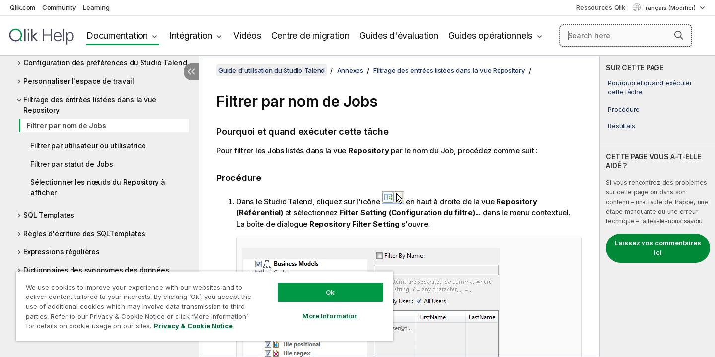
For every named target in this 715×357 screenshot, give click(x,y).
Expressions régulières (61, 251)
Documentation (117, 35)
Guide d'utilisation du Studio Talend (271, 70)
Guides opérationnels (490, 35)
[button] (678, 35)
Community (59, 7)
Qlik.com (22, 7)
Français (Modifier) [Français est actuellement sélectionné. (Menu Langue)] (670, 7)
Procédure (624, 109)
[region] (204, 306)
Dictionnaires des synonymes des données (96, 270)
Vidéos (247, 35)
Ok (330, 292)
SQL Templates (48, 215)
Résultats (621, 126)
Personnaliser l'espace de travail (78, 81)
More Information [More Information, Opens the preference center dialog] (330, 316)
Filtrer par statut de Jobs (71, 164)
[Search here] (626, 35)
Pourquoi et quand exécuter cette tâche (650, 87)
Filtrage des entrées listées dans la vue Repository (89, 104)
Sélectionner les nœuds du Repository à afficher (97, 187)
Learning (96, 7)
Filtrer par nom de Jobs (66, 125)
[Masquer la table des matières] (191, 71)
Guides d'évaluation (398, 35)
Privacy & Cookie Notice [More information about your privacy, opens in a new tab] (193, 326)
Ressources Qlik (600, 7)
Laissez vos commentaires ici (658, 248)
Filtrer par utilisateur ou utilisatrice (87, 145)
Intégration (190, 35)
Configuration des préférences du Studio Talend (105, 63)
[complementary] (657, 206)
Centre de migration (310, 35)
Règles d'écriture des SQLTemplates (84, 233)
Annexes (350, 70)
